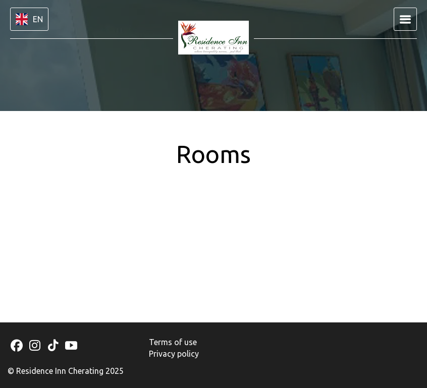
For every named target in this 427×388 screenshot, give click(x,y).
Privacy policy (174, 353)
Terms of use (173, 342)
